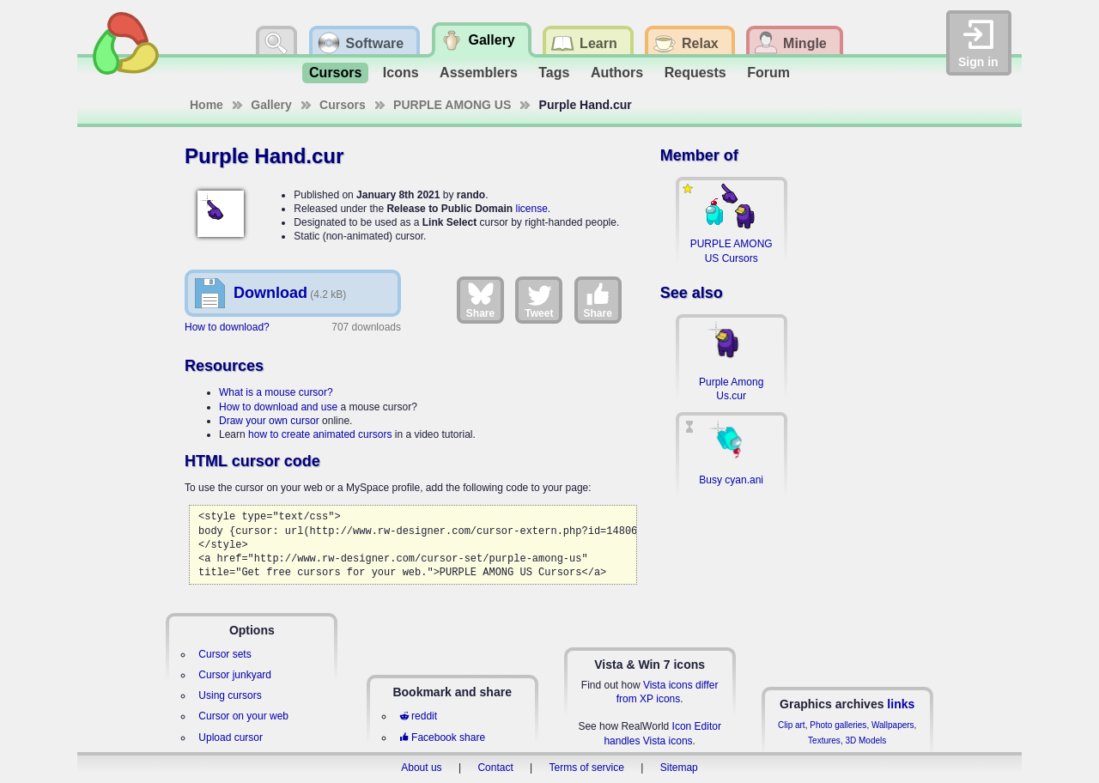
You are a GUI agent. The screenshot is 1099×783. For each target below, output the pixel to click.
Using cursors (229, 695)
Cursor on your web (243, 716)
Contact (495, 768)
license (531, 209)
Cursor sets (224, 654)
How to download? (227, 327)
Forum (768, 72)
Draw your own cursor (269, 421)
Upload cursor (230, 737)
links (900, 704)
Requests (695, 72)
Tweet (539, 299)
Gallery (271, 105)
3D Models (865, 740)
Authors (617, 72)
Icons (401, 72)
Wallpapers (892, 725)
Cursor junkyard (234, 675)
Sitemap (679, 768)
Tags (553, 72)
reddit (418, 716)
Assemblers (479, 72)
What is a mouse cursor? (276, 392)
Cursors (335, 72)
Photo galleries (838, 725)
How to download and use (278, 407)
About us (421, 768)
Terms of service (587, 768)
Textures (824, 740)
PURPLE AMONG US (452, 105)
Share (480, 299)
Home (206, 105)
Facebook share (442, 737)
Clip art (791, 725)
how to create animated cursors (320, 434)
